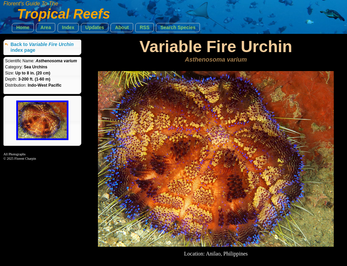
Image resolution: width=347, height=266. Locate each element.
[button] (23, 27)
